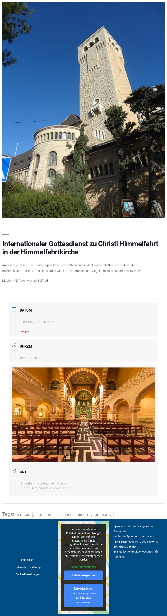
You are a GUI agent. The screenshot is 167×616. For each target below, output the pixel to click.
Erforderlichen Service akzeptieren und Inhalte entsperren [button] (83, 595)
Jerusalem (103, 515)
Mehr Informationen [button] (83, 567)
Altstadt (24, 515)
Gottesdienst (78, 515)
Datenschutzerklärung (28, 567)
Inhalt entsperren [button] (83, 575)
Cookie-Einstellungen (27, 574)
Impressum (27, 559)
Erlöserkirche (49, 515)
